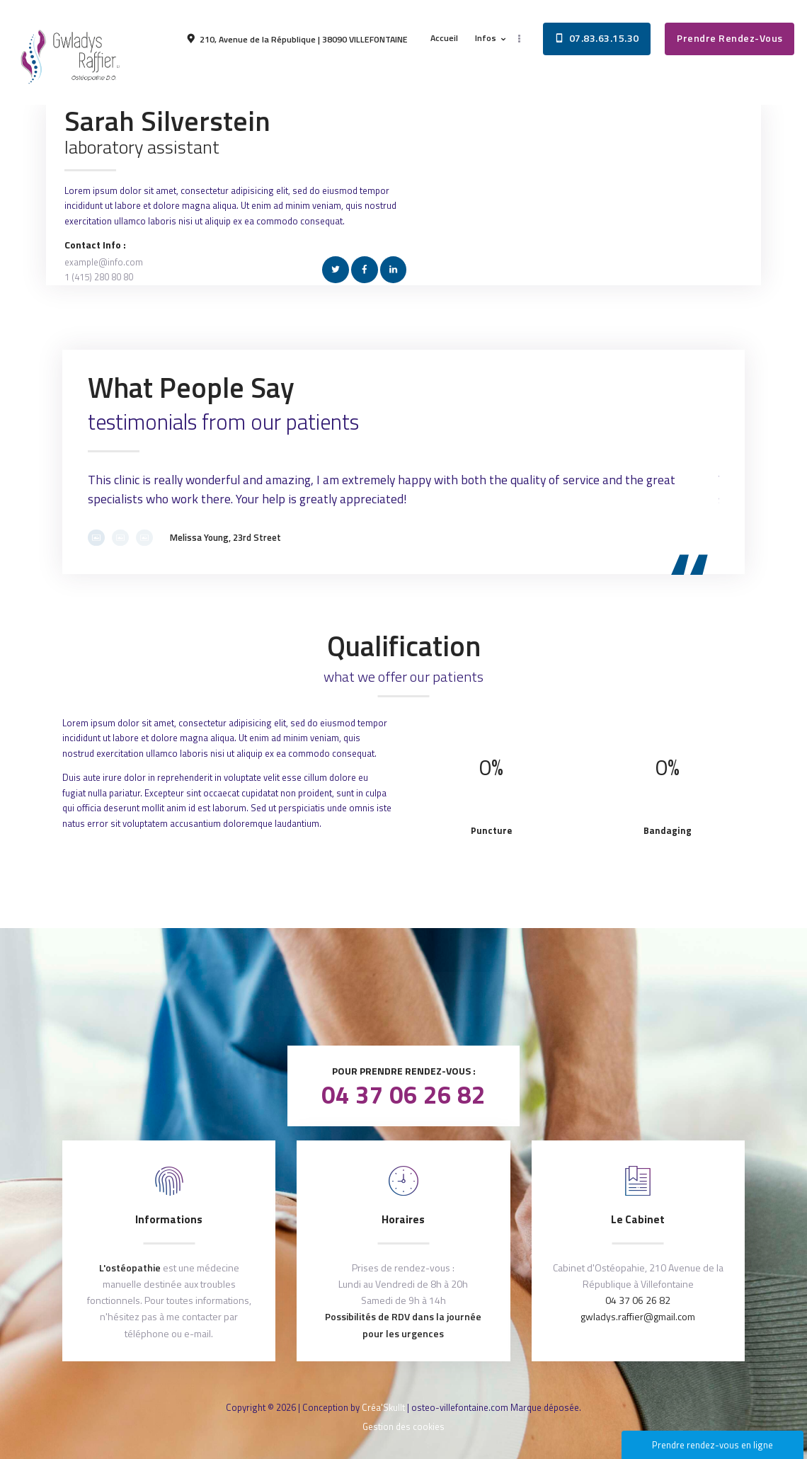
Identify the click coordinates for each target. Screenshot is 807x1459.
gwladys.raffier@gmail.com (637, 1316)
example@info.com (103, 262)
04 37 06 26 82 (403, 1094)
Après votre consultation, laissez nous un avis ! (404, 993)
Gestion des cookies (403, 1426)
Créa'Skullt (383, 1407)
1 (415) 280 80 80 (98, 277)
